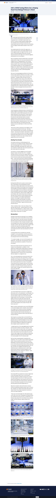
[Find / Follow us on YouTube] (40, 489)
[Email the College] (42, 489)
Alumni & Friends (40, 0)
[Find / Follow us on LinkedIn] (43, 489)
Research (48, 0)
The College (31, 0)
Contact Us (50, 0)
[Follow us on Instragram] (47, 489)
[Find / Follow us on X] (45, 489)
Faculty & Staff (44, 0)
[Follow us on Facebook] (48, 489)
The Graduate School (35, 0)
